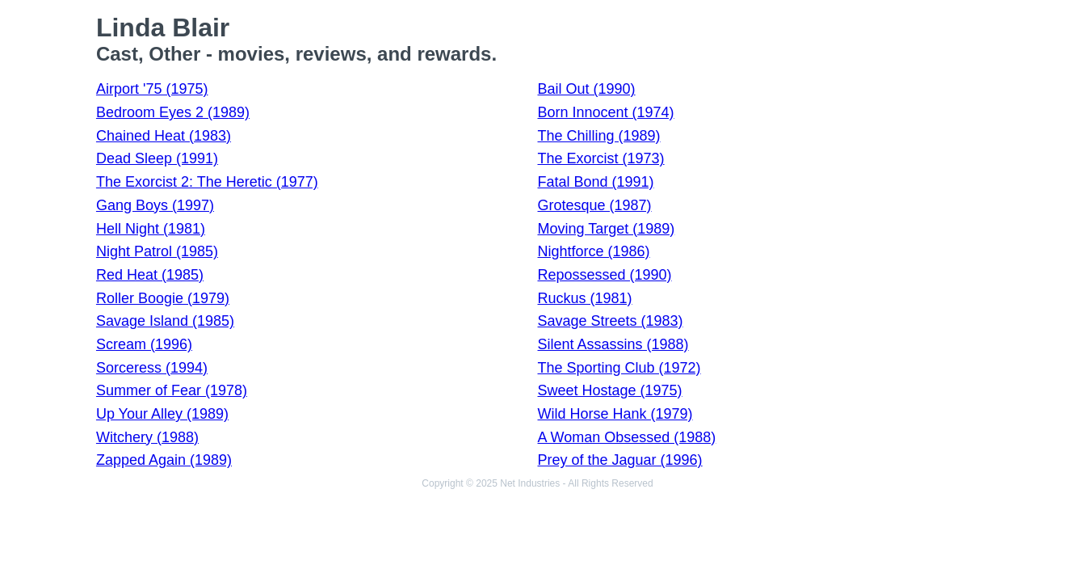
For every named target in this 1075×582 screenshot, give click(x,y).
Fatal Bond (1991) (596, 182)
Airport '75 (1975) (152, 89)
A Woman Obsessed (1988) (627, 437)
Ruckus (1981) (585, 298)
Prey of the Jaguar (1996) (620, 460)
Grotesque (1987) (595, 205)
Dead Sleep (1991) (157, 158)
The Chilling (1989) (599, 136)
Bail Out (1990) (587, 89)
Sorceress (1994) (152, 368)
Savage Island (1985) (165, 321)
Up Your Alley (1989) (162, 414)
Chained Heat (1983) (163, 136)
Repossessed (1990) (605, 275)
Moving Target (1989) (606, 229)
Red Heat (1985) (150, 275)
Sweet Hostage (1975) (610, 390)
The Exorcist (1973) (601, 158)
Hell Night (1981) (150, 229)
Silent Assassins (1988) (613, 344)
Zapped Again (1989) (164, 460)
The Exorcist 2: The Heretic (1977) (207, 182)
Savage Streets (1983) (610, 321)
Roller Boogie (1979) (162, 298)
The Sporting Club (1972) (619, 368)
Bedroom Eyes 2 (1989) (173, 112)
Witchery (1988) (147, 437)
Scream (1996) (144, 344)
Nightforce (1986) (594, 251)
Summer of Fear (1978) (171, 390)
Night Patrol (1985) (157, 251)
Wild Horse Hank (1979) (615, 414)
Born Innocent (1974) (606, 112)
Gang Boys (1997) (155, 205)
